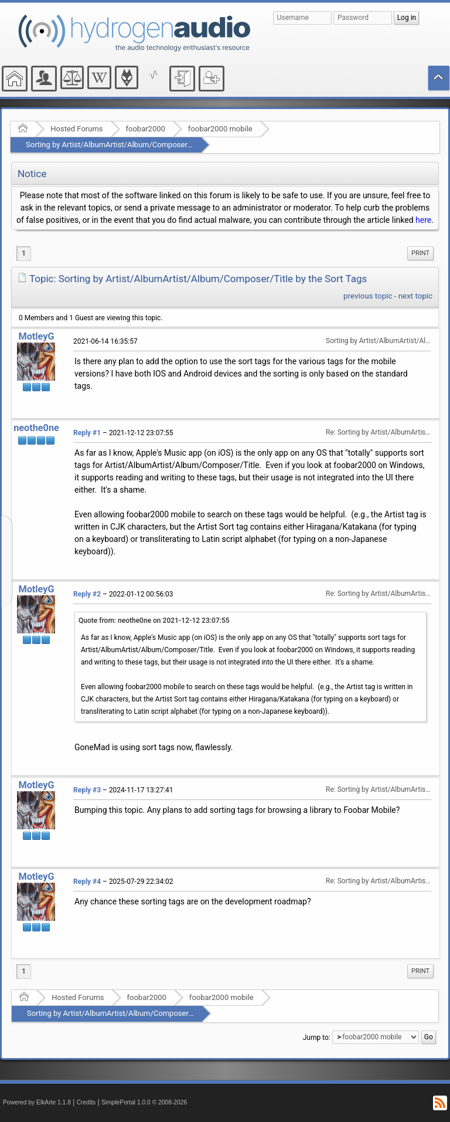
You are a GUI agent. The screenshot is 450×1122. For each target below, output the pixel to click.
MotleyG (36, 336)
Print (420, 253)
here (423, 220)
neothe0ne (36, 427)
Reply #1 (87, 433)
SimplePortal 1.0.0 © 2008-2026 (144, 1102)
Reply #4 (87, 881)
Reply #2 (87, 594)
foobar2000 (145, 128)
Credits (86, 1102)
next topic (415, 295)
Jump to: (316, 1037)
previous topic (367, 295)
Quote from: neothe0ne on (154, 620)
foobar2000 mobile (220, 128)
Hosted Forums (76, 128)
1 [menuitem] (24, 253)
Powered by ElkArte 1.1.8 (37, 1102)
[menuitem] (420, 253)
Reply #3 (87, 790)
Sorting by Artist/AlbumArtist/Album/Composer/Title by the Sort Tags (144, 144)
